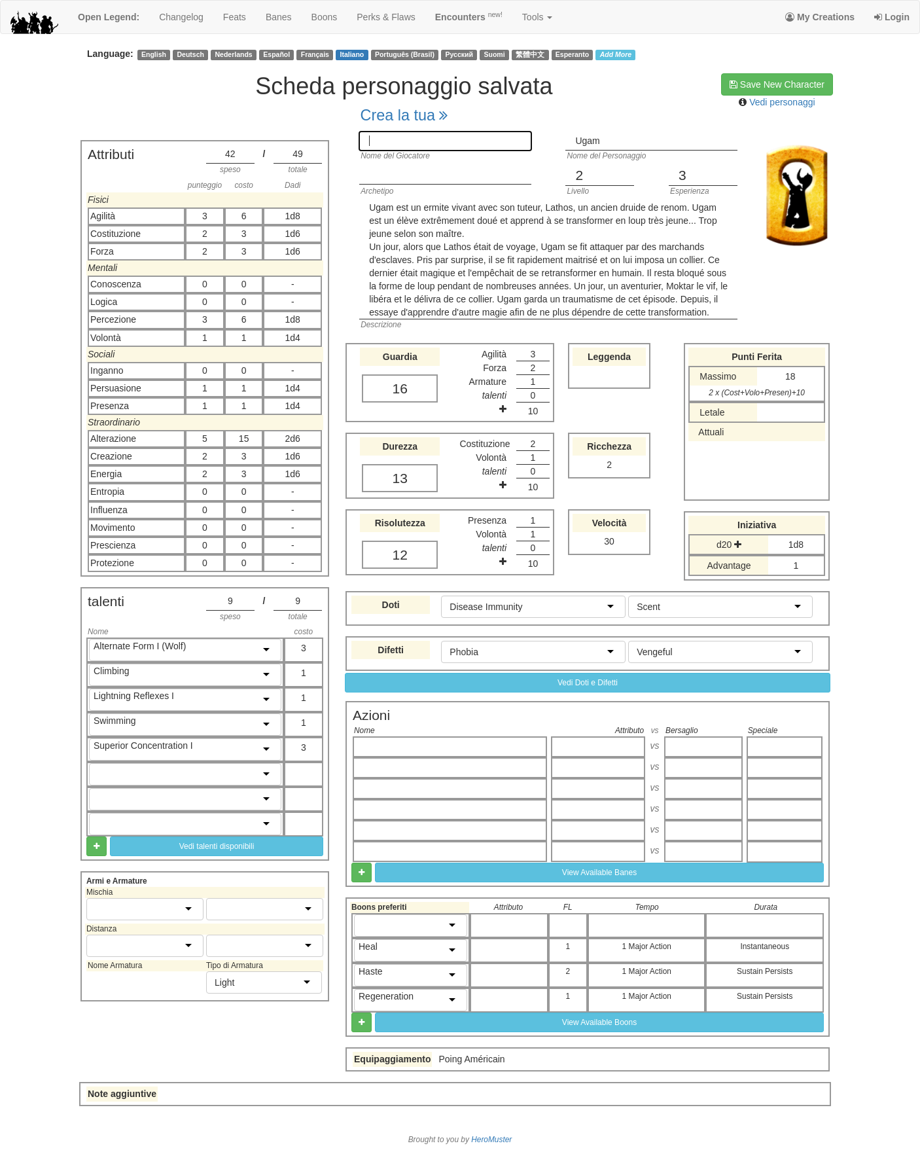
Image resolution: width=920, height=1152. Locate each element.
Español (276, 54)
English (153, 54)
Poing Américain (471, 1059)
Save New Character (777, 84)
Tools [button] (537, 17)
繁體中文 (530, 54)
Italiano (352, 54)
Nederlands (234, 54)
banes (279, 17)
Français (315, 54)
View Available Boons (599, 1022)
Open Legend (108, 17)
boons (324, 17)
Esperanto (572, 54)
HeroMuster (491, 1139)
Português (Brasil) (404, 54)
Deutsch (190, 54)
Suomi (494, 54)
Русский (459, 54)
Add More (615, 54)
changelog (181, 17)
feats (234, 17)
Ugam (587, 140)
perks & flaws (386, 17)
